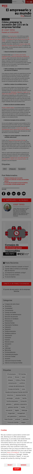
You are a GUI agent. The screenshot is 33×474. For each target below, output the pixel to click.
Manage (23, 465)
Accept (17, 469)
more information (13, 452)
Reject (10, 465)
